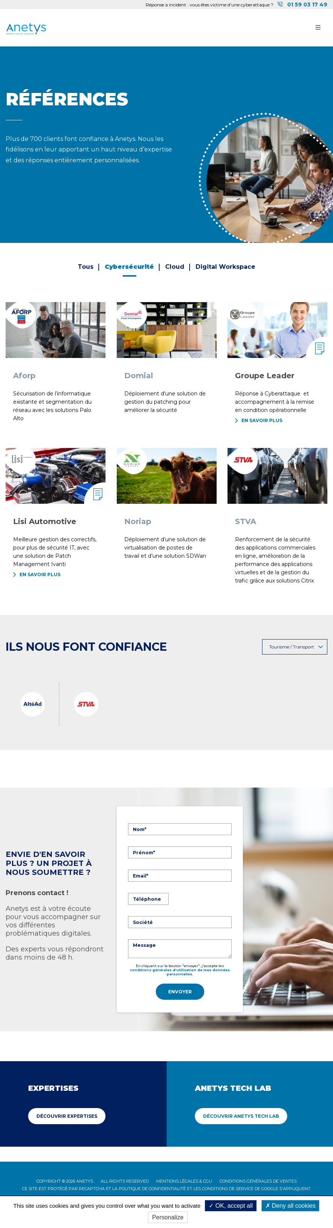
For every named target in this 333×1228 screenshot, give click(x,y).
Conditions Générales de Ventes (258, 1179)
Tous (85, 266)
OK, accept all (231, 1206)
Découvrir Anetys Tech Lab (241, 1114)
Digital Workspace (225, 266)
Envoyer (180, 991)
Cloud (174, 266)
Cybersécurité (129, 266)
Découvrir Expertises (66, 1114)
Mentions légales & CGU (184, 1179)
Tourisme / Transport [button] (296, 646)
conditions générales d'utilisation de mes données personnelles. (180, 972)
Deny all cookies (290, 1206)
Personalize (168, 1217)
